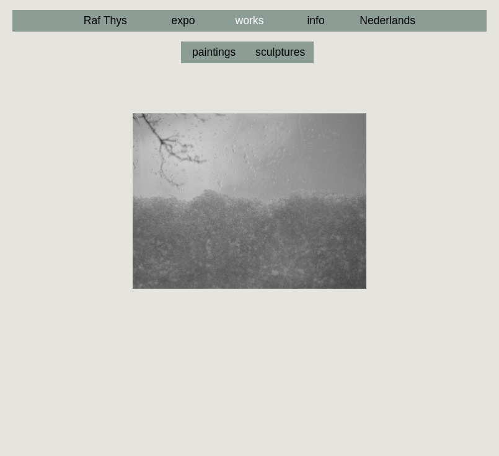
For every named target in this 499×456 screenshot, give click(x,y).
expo (183, 20)
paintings (214, 52)
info (315, 20)
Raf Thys (105, 20)
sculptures (280, 52)
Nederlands (387, 20)
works (250, 20)
